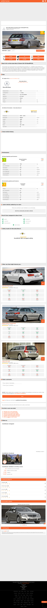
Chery (28, 591)
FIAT (19, 595)
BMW (22, 591)
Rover (19, 602)
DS (25, 593)
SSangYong (26, 602)
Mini (14, 600)
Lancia (14, 598)
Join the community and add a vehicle (24, 210)
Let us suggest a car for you (10, 417)
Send (22, 396)
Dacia (28, 593)
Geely (24, 595)
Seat (29, 602)
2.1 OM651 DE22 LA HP (23, 82)
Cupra (23, 593)
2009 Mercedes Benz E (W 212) (23, 504)
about (23, 585)
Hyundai (30, 595)
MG (25, 598)
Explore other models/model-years (12, 416)
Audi (19, 591)
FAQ (23, 588)
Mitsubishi (18, 600)
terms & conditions (23, 586)
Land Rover (19, 598)
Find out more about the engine (11, 413)
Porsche (32, 600)
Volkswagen (28, 604)
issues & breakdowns (14, 78)
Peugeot (28, 600)
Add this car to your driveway (10, 411)
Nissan (22, 600)
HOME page (23, 584)
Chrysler (15, 593)
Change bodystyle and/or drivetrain (12, 414)
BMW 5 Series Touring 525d (9, 323)
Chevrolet (31, 591)
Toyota (24, 604)
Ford (21, 595)
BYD (25, 591)
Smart (32, 602)
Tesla (21, 604)
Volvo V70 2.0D (6, 361)
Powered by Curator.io (40, 451)
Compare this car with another (11, 412)
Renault (15, 602)
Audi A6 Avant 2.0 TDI (7, 285)
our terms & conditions (20, 393)
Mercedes (32, 598)
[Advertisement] (23, 11)
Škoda (25, 606)
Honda (27, 595)
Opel (25, 600)
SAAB (22, 602)
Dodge (16, 595)
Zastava (22, 606)
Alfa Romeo (16, 591)
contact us (23, 589)
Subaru (14, 604)
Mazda (28, 598)
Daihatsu (31, 593)
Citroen (19, 593)
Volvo (33, 604)
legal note (23, 587)
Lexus (23, 598)
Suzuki (18, 604)
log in (3, 400)
